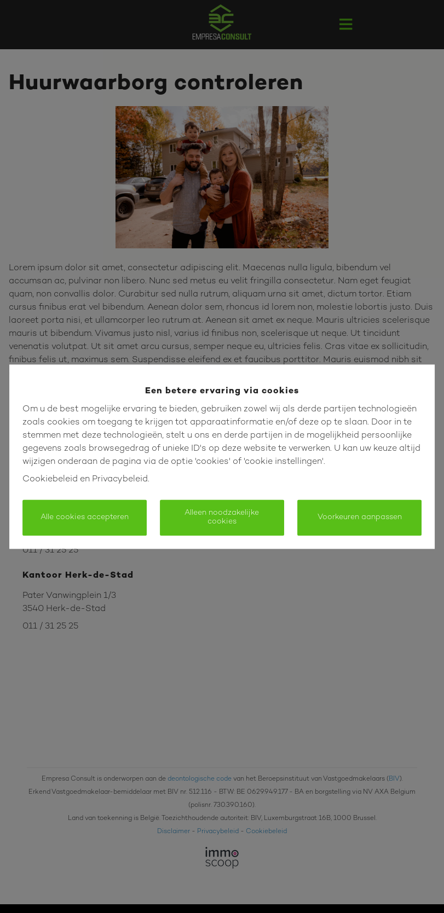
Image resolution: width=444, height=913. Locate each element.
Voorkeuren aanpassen (360, 517)
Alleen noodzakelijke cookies (221, 517)
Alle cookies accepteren (85, 517)
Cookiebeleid (50, 479)
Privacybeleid (120, 479)
